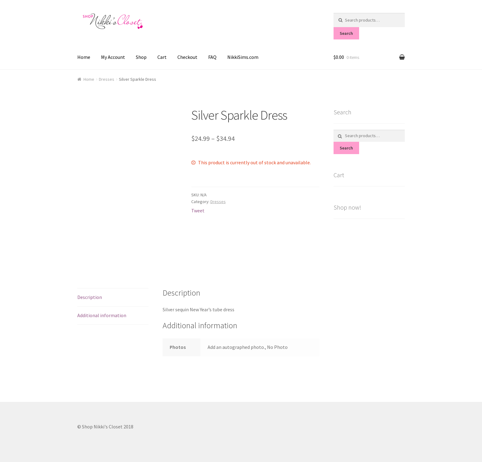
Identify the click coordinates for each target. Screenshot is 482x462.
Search (346, 33)
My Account (113, 57)
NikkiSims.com (242, 57)
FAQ (212, 57)
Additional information (101, 315)
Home (83, 57)
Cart (162, 57)
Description (89, 297)
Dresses (106, 79)
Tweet (198, 210)
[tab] (112, 297)
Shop (141, 57)
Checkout (187, 57)
